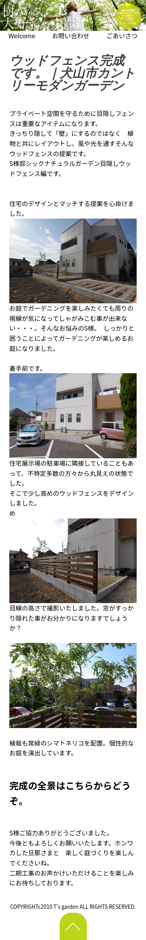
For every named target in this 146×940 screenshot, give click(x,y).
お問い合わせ (71, 35)
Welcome (22, 35)
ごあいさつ (121, 35)
